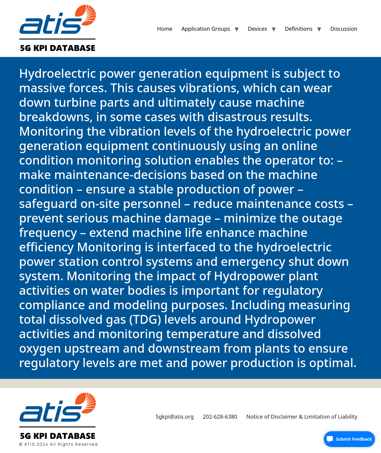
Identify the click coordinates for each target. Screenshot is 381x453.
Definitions (299, 28)
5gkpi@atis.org (174, 416)
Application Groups (205, 28)
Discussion (344, 28)
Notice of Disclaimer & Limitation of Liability (302, 416)
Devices (257, 28)
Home (164, 28)
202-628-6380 (220, 416)
